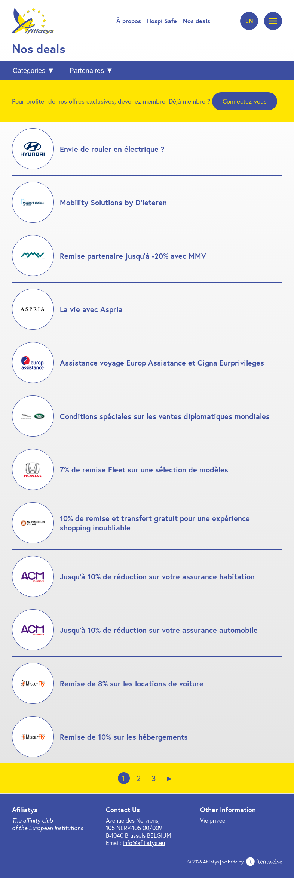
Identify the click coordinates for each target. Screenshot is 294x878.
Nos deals (196, 21)
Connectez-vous (245, 101)
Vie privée (212, 820)
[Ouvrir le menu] (273, 21)
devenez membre (141, 101)
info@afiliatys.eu (144, 843)
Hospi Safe (162, 21)
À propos (128, 21)
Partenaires (87, 70)
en (249, 21)
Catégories (29, 70)
